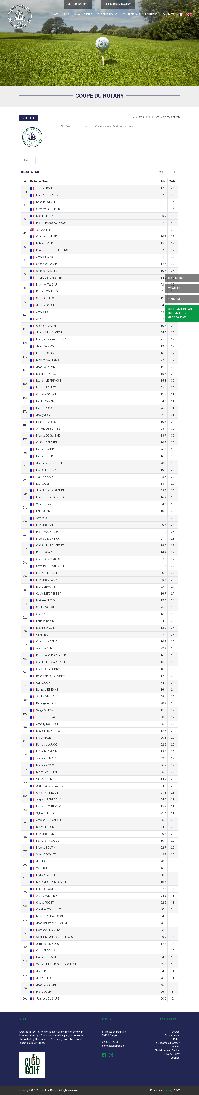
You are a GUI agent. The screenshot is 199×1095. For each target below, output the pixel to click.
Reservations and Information (181, 313)
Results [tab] (28, 160)
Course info (176, 278)
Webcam (174, 298)
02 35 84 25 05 (110, 1042)
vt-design (168, 1090)
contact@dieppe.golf (113, 1045)
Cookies (175, 1058)
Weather (174, 288)
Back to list (29, 118)
